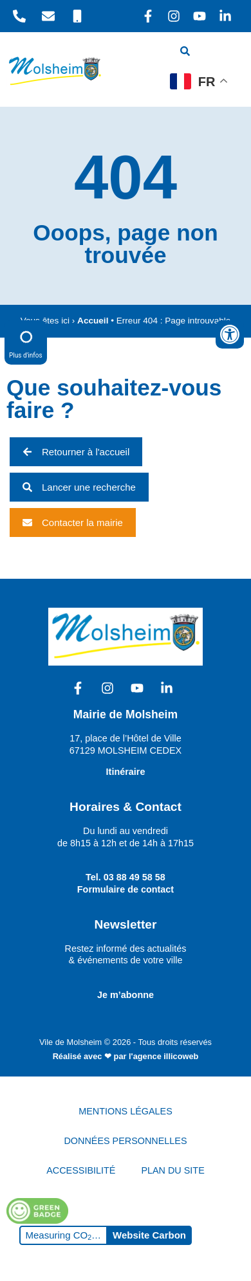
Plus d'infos (25, 342)
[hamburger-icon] (223, 53)
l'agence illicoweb (163, 1056)
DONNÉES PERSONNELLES (125, 1141)
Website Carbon (149, 1235)
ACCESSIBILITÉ (80, 1170)
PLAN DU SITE (172, 1170)
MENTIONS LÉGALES (125, 1111)
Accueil (92, 320)
